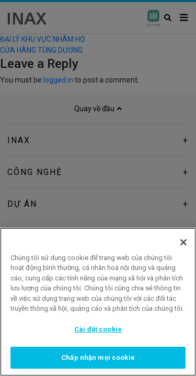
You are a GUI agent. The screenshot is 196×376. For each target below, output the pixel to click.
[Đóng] (183, 242)
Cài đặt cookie (98, 329)
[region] (98, 302)
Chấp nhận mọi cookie (98, 357)
